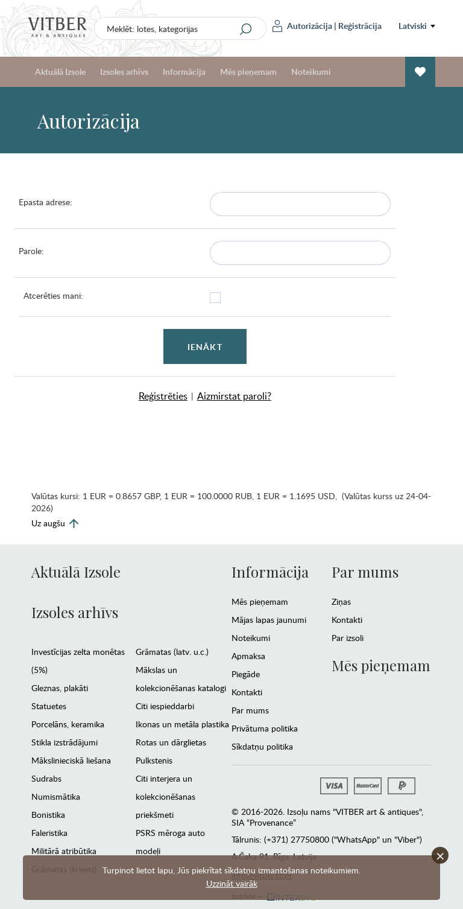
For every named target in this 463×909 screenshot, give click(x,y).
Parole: (31, 251)
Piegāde (246, 674)
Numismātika (55, 796)
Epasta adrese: (45, 202)
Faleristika (49, 832)
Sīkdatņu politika (262, 746)
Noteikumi (311, 71)
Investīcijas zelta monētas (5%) (78, 660)
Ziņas (341, 601)
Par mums (250, 710)
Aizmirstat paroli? (234, 396)
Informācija (184, 71)
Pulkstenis (154, 760)
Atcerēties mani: (53, 295)
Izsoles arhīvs (124, 71)
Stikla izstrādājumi (64, 742)
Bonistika (48, 814)
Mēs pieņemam (248, 71)
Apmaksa (248, 656)
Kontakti (247, 692)
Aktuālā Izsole (60, 71)
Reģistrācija (360, 25)
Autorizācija (302, 26)
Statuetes (48, 706)
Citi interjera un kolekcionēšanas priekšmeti (165, 796)
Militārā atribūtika (63, 850)
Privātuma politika (265, 728)
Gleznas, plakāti (59, 688)
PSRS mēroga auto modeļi (170, 841)
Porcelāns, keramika (67, 724)
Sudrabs (46, 778)
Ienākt (204, 346)
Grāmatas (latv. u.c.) (172, 651)
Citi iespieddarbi (165, 706)
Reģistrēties (163, 396)
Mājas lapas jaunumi (269, 619)
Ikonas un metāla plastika (182, 724)
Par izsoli (348, 637)
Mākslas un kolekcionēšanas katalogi (181, 679)
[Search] (246, 29)
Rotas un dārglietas (171, 742)
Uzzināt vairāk (231, 883)
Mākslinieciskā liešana (71, 760)
